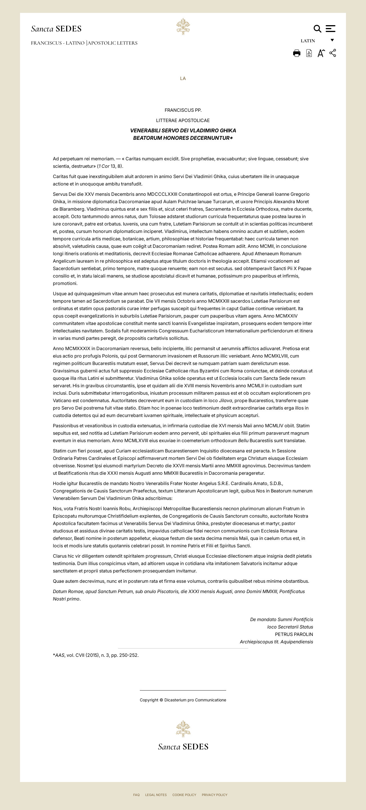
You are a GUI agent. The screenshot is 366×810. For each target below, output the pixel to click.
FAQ (136, 795)
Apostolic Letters (112, 43)
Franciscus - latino (58, 43)
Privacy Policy (214, 795)
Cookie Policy (184, 795)
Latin (313, 42)
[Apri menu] (329, 28)
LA (183, 78)
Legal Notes (156, 795)
